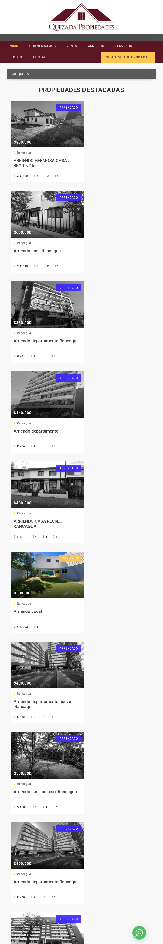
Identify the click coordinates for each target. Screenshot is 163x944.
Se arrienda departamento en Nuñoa (115, 524)
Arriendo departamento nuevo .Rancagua (42, 434)
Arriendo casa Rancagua (111, 161)
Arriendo (97, 46)
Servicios (125, 46)
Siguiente (92, 643)
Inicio (13, 46)
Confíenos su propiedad (128, 58)
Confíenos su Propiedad (26, 834)
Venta (72, 46)
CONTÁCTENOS (81, 673)
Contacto (43, 58)
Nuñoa (95, 514)
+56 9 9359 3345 (28, 876)
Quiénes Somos (42, 46)
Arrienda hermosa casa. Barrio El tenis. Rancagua (42, 614)
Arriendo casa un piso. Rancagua (109, 434)
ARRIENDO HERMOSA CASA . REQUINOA (41, 164)
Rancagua (24, 153)
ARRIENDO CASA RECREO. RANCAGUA (38, 344)
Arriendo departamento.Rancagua (37, 254)
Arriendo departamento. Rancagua (111, 614)
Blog (17, 58)
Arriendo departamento (110, 251)
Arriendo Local (102, 341)
